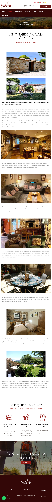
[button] (45, 6)
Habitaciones (19, 11)
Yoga (35, 11)
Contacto (5, 15)
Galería (41, 11)
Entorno (28, 11)
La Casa (10, 11)
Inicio (3, 11)
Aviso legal (43, 496)
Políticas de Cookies (43, 499)
